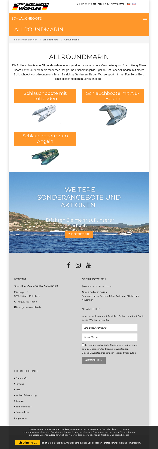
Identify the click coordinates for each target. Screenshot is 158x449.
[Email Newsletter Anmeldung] (110, 328)
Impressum (21, 418)
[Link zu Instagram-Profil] (78, 265)
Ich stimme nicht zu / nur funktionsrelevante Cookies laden (71, 442)
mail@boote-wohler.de (29, 307)
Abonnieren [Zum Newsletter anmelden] (93, 360)
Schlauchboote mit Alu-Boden (112, 95)
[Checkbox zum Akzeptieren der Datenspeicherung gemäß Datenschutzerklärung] (83, 344)
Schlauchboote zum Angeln (45, 138)
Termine (20, 383)
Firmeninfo (21, 378)
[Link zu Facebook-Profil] (68, 265)
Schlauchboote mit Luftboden (45, 95)
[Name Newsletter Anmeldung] (110, 337)
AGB (18, 389)
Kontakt (20, 401)
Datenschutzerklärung (51, 434)
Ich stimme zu (27, 442)
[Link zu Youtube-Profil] (88, 265)
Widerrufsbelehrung (26, 395)
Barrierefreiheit (23, 406)
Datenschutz (22, 412)
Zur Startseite (79, 234)
